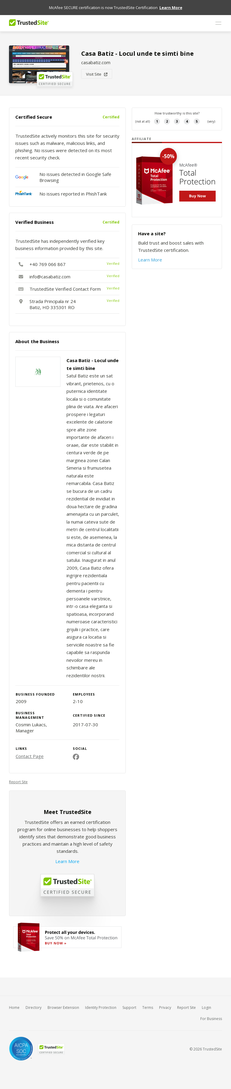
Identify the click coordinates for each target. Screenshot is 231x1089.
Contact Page (30, 756)
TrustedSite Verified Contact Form (65, 289)
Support (129, 1007)
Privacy (165, 1007)
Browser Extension (63, 1007)
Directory (34, 1007)
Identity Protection (100, 1007)
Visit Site (96, 74)
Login (206, 1007)
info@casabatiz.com (49, 277)
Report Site (18, 781)
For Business (211, 1018)
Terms (147, 1007)
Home (14, 1007)
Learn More (67, 861)
